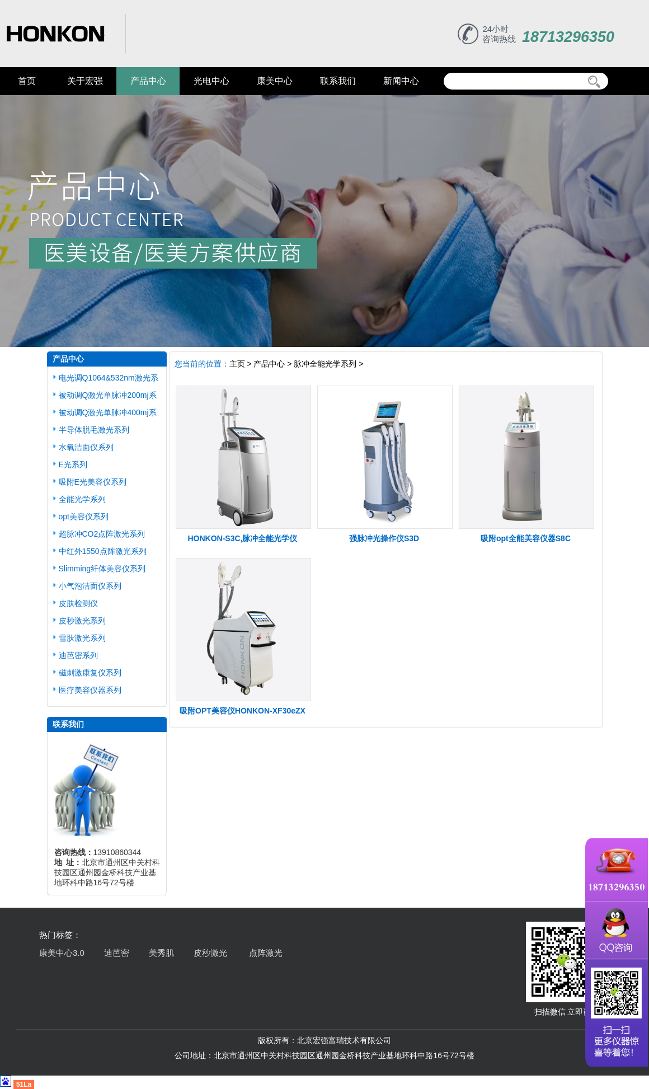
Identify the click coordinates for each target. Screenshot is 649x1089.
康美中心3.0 (61, 952)
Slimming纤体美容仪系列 (102, 568)
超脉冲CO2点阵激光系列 (102, 533)
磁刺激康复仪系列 (90, 672)
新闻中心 (401, 81)
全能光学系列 (82, 499)
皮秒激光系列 (82, 620)
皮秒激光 (211, 952)
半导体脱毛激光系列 (94, 429)
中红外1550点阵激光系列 (103, 551)
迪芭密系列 (78, 655)
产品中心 (148, 81)
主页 (237, 363)
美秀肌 (161, 952)
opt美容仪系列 (84, 516)
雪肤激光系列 (82, 637)
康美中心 (275, 81)
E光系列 (73, 464)
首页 (27, 81)
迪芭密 (116, 952)
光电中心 (211, 81)
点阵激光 (266, 952)
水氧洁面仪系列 (86, 447)
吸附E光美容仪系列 (92, 481)
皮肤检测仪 (78, 603)
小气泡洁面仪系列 (90, 585)
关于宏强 (85, 81)
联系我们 (338, 81)
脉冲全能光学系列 (325, 363)
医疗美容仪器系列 (90, 690)
